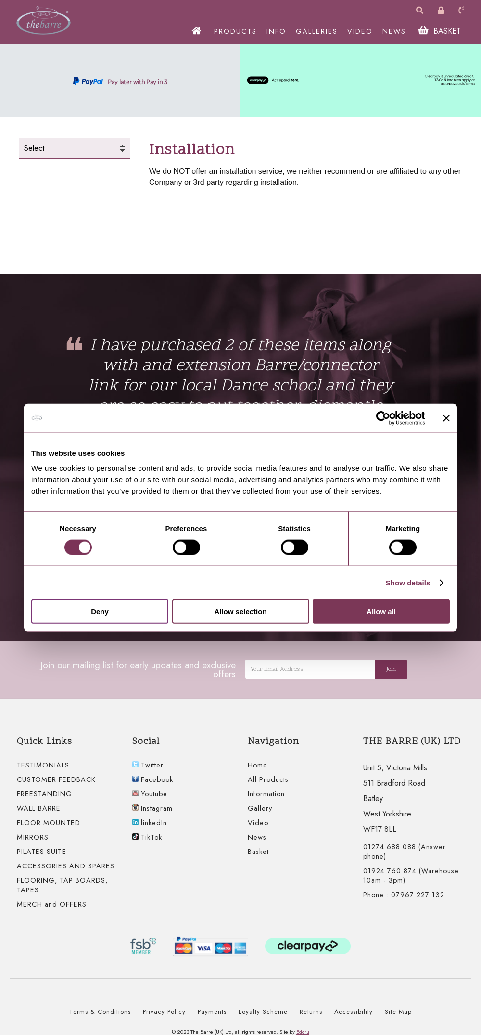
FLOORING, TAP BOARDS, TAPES (62, 885)
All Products (268, 779)
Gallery (260, 808)
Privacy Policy (164, 1011)
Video (258, 823)
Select (34, 148)
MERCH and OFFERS (52, 904)
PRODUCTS (236, 31)
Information (266, 794)
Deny (100, 612)
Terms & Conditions (100, 1011)
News (257, 837)
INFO (277, 31)
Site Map (398, 1011)
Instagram (152, 808)
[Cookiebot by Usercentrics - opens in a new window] (383, 418)
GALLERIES (318, 31)
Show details (408, 582)
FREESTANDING (44, 794)
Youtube (149, 794)
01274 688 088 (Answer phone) (404, 851)
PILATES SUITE (41, 851)
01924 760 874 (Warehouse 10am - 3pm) (411, 875)
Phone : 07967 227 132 (403, 895)
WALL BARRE (39, 808)
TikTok (147, 837)
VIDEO (361, 31)
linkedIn (149, 823)
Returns (311, 1011)
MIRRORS (33, 837)
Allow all (381, 612)
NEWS (395, 31)
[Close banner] (446, 417)
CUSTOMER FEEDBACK (56, 779)
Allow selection (240, 612)
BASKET (440, 31)
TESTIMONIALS (43, 765)
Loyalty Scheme (263, 1011)
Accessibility (353, 1011)
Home (257, 765)
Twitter (148, 765)
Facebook (152, 779)
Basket (258, 851)
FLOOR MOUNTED (48, 823)
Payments (212, 1011)
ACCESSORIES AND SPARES (65, 866)
